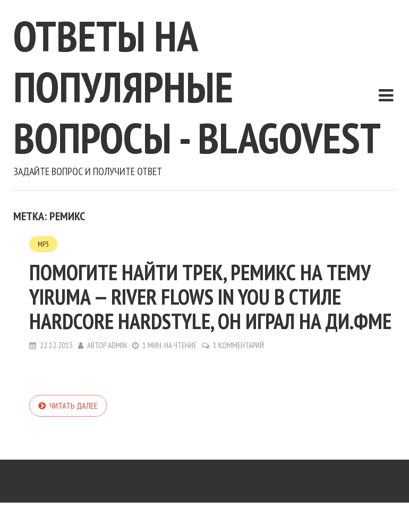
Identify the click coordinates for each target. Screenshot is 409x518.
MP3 (43, 244)
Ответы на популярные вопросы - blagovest (197, 86)
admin (117, 345)
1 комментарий (238, 345)
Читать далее (73, 405)
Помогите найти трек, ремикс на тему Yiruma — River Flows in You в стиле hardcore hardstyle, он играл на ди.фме (210, 296)
